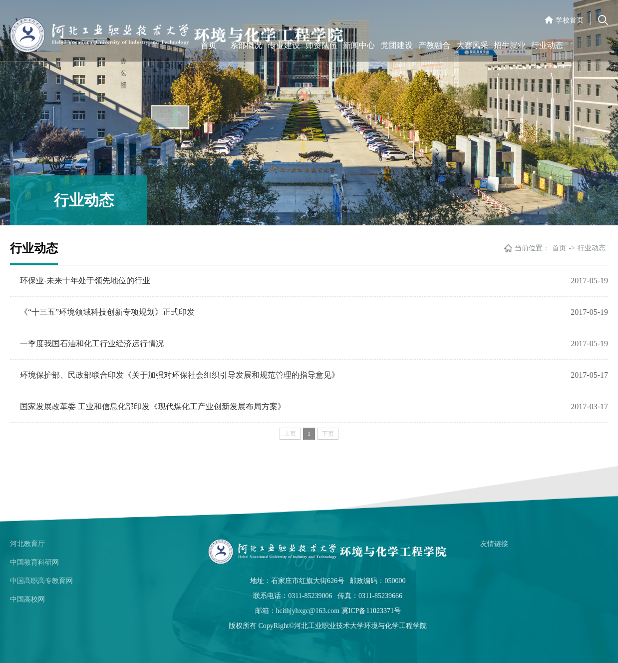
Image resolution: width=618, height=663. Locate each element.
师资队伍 (321, 45)
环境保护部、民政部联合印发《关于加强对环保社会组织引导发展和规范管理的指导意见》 (179, 375)
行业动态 (547, 45)
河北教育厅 (27, 544)
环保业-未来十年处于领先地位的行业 (85, 280)
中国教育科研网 (34, 562)
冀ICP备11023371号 (371, 611)
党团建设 (397, 45)
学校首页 (570, 20)
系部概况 (246, 45)
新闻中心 (359, 45)
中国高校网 (27, 599)
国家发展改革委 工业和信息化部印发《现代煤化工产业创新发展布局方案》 (153, 406)
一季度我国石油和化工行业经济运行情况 (92, 343)
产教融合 (434, 45)
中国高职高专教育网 (41, 581)
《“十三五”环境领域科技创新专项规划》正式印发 (107, 312)
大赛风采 (472, 45)
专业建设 (284, 45)
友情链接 (494, 544)
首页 (209, 45)
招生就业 (510, 45)
